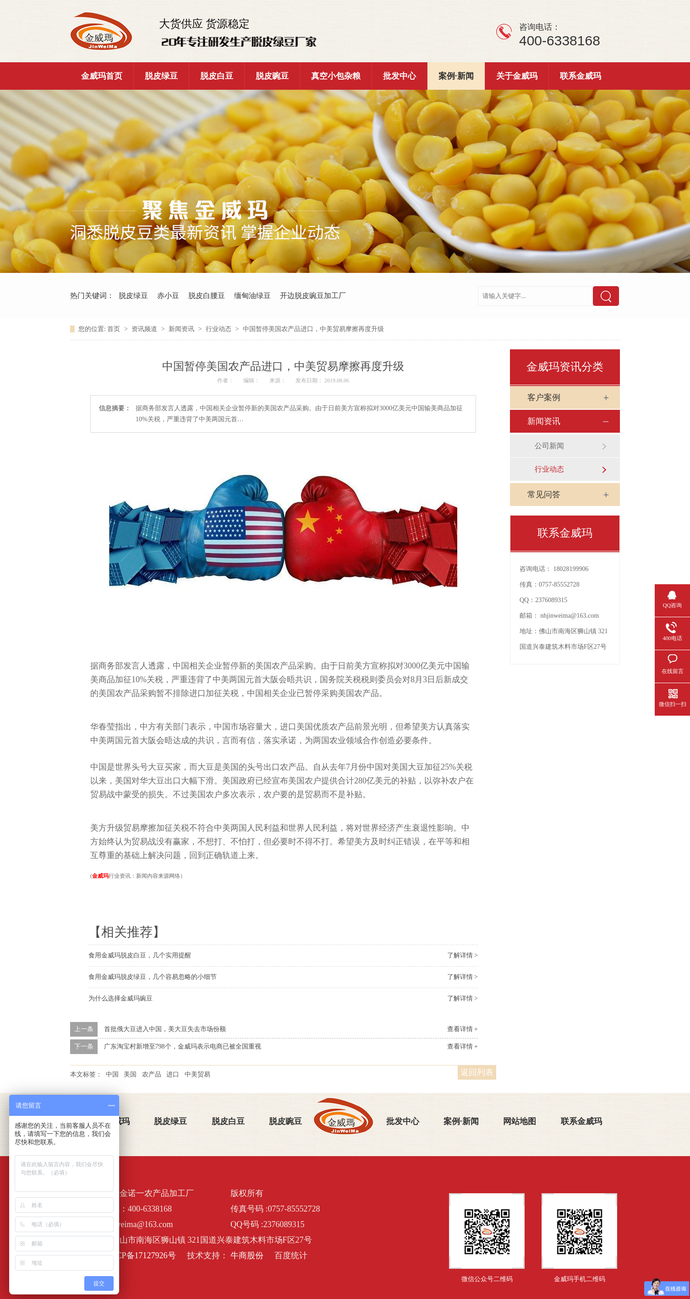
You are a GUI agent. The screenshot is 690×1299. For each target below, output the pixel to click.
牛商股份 (246, 1255)
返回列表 (476, 1072)
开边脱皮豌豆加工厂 (313, 295)
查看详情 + (462, 1029)
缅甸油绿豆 (252, 295)
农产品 (151, 1074)
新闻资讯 (182, 329)
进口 (172, 1074)
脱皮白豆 (216, 76)
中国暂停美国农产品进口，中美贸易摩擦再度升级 (313, 329)
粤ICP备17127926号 (140, 1255)
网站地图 (519, 1121)
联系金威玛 (580, 76)
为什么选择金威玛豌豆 (120, 998)
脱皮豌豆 (272, 76)
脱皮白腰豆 (206, 295)
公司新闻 (549, 446)
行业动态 (219, 329)
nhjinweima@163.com (570, 615)
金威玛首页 (101, 76)
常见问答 (543, 494)
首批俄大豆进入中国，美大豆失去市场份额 (165, 1029)
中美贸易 (197, 1074)
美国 (130, 1074)
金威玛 (100, 876)
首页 (114, 329)
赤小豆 (168, 295)
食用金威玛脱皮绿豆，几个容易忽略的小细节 (152, 976)
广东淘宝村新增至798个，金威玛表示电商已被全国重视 (182, 1046)
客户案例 (543, 397)
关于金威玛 (516, 76)
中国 (112, 1074)
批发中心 (399, 76)
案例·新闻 (456, 76)
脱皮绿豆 (161, 76)
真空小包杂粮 (336, 76)
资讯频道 (145, 329)
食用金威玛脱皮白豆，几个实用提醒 (139, 955)
